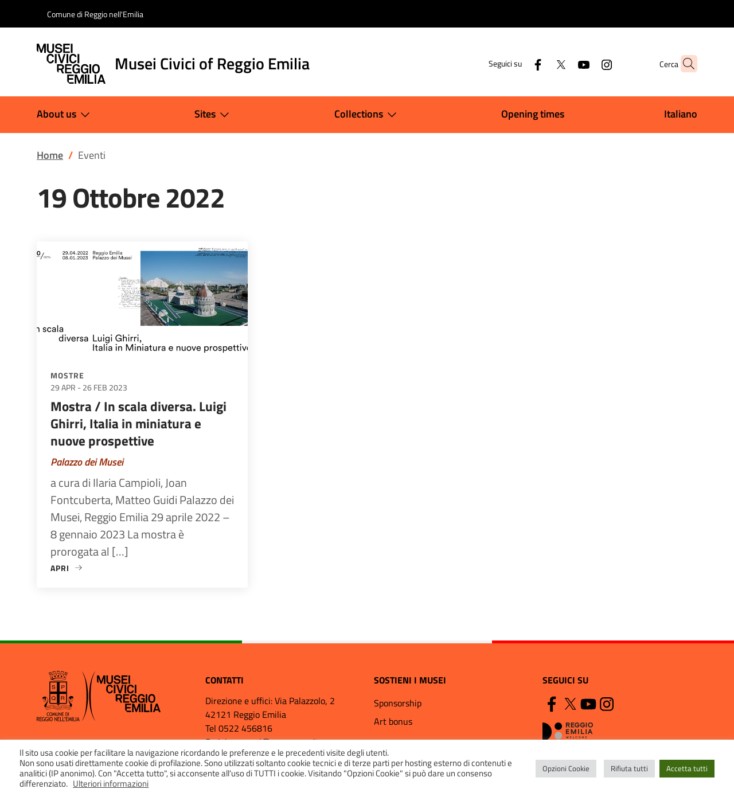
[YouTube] (561, 63)
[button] (683, 63)
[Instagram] (584, 63)
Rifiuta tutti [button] (629, 768)
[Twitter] (538, 63)
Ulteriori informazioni (111, 783)
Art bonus (393, 721)
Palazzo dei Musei (86, 462)
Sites (214, 115)
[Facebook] (515, 63)
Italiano (680, 114)
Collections (367, 115)
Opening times (532, 114)
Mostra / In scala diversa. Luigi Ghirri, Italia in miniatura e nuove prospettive (138, 423)
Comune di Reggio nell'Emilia (95, 14)
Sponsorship (397, 703)
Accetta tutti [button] (687, 768)
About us (66, 115)
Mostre (67, 375)
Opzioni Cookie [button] (565, 768)
